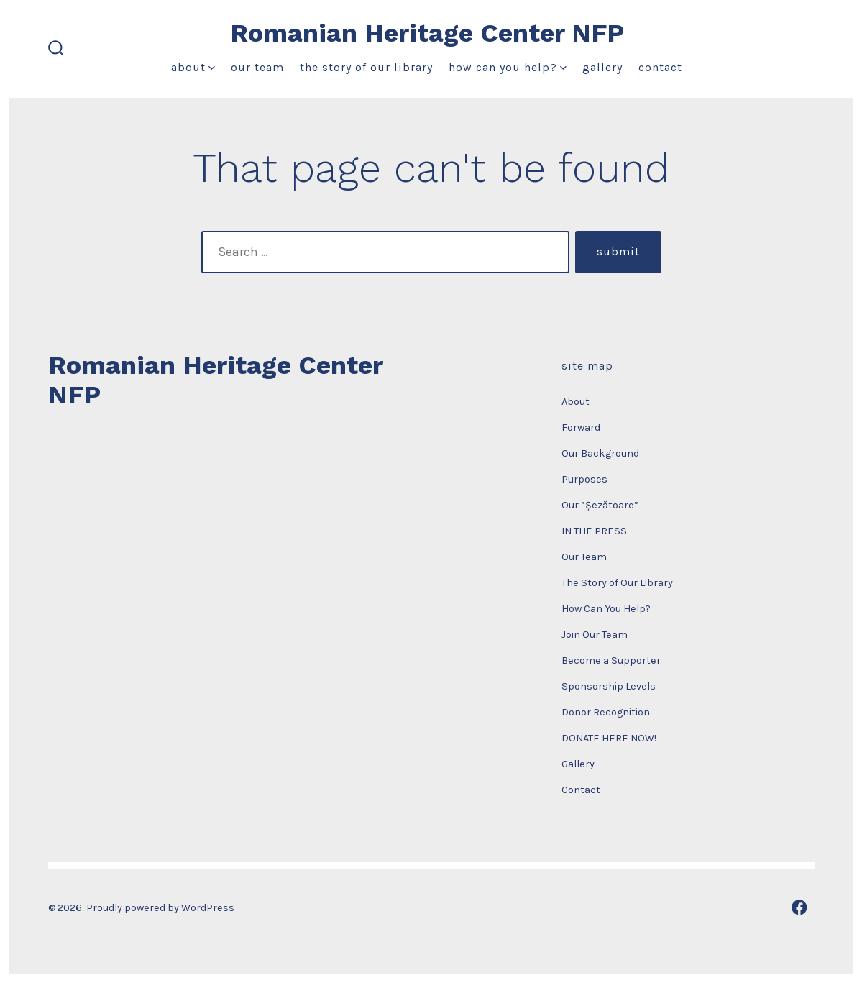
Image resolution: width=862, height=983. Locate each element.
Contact (660, 67)
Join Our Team (594, 634)
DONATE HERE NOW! (608, 738)
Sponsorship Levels (608, 686)
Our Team (257, 67)
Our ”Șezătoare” (599, 505)
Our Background (600, 453)
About (193, 67)
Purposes (584, 479)
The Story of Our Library (366, 67)
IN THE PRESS (594, 531)
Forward (580, 427)
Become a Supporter (611, 660)
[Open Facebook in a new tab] (799, 907)
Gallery (602, 67)
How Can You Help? (508, 67)
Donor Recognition (605, 712)
